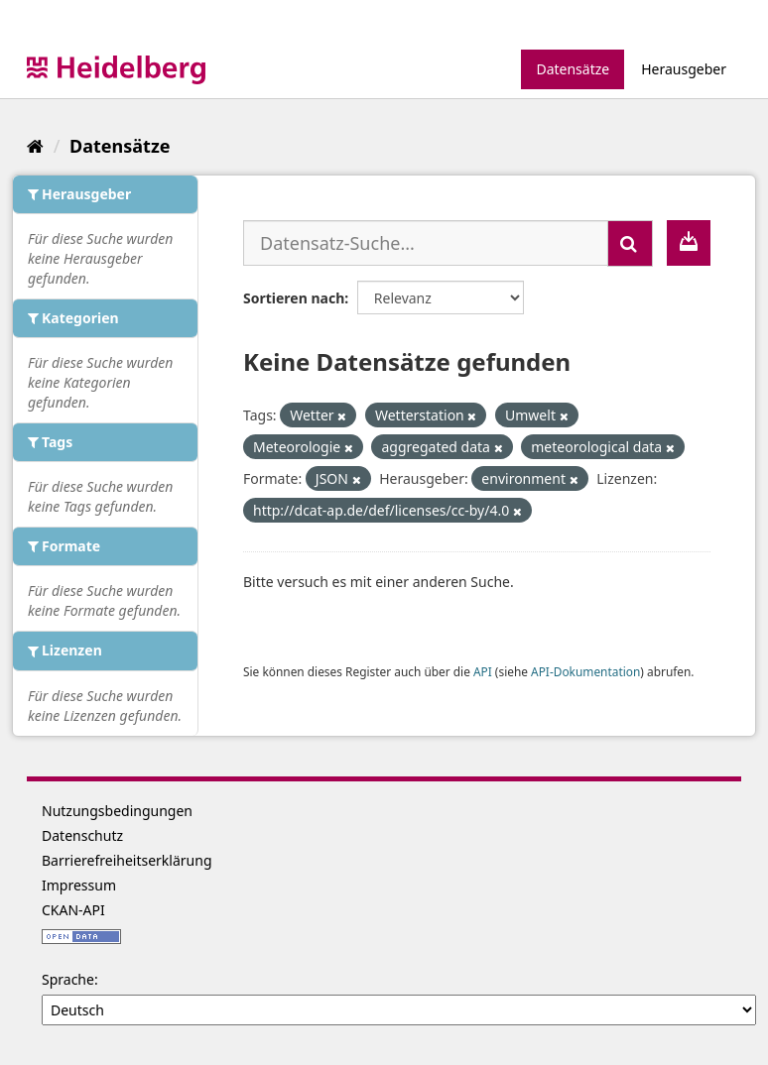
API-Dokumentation (585, 671)
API (482, 671)
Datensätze (572, 68)
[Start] (35, 146)
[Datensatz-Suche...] (425, 243)
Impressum (79, 885)
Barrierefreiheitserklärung (127, 860)
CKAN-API (73, 909)
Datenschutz (82, 835)
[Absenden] (630, 243)
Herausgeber (683, 68)
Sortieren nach (293, 298)
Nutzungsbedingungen (117, 810)
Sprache (68, 979)
